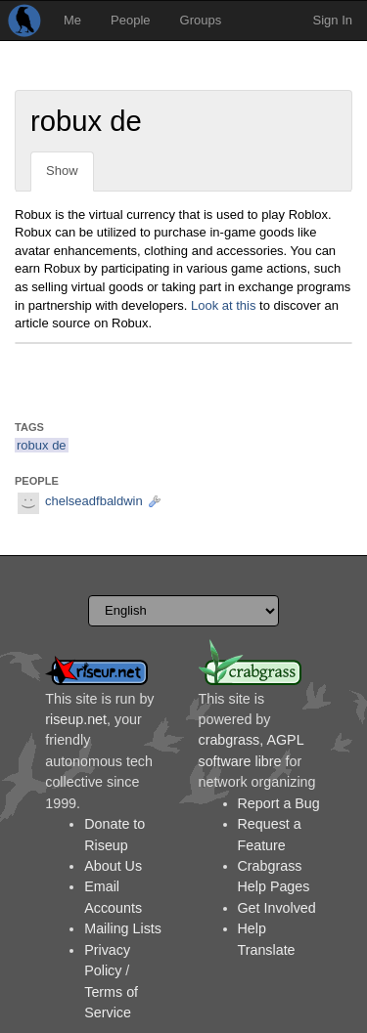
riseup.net (76, 719)
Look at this (223, 305)
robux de (42, 445)
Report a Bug (279, 803)
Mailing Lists (122, 928)
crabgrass (229, 740)
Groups (201, 20)
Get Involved (277, 908)
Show (62, 170)
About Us (113, 866)
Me (72, 20)
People (130, 20)
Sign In (332, 20)
